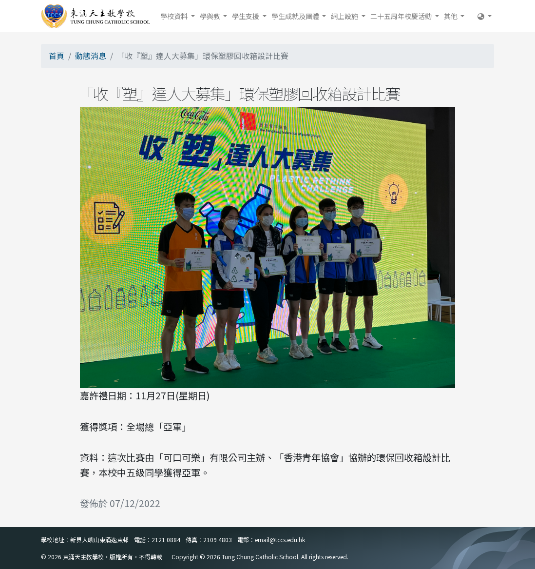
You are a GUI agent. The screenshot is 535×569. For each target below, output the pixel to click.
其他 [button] (451, 16)
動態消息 (90, 55)
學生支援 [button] (246, 16)
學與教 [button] (211, 16)
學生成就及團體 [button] (296, 16)
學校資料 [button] (174, 16)
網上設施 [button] (345, 16)
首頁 (56, 55)
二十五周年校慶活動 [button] (401, 16)
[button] (484, 16)
